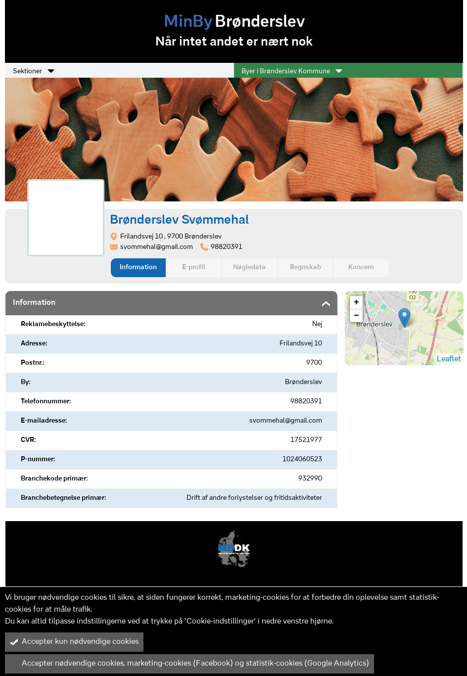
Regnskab (305, 267)
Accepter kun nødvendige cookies (74, 642)
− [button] (356, 316)
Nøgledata (249, 267)
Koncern (361, 267)
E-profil (193, 267)
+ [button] (356, 302)
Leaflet (449, 359)
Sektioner (33, 71)
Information (138, 267)
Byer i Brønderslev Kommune (291, 71)
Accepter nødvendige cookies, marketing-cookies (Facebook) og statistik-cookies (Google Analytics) (189, 664)
